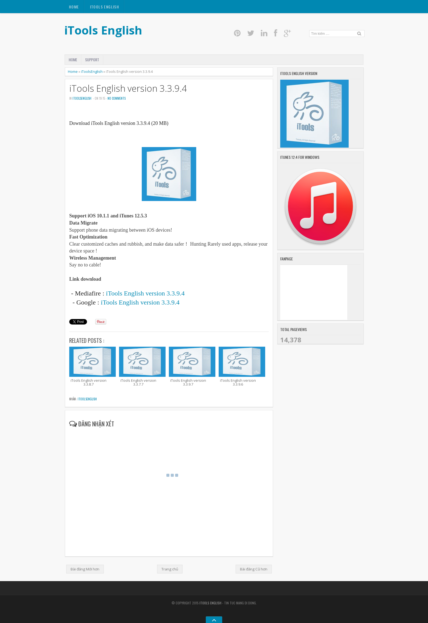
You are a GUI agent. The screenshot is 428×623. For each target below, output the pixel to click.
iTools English (103, 30)
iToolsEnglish (92, 71)
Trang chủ (169, 569)
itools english (104, 7)
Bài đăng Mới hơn (85, 569)
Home (74, 7)
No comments (117, 98)
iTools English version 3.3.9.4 (128, 88)
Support (92, 59)
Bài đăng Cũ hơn (253, 569)
